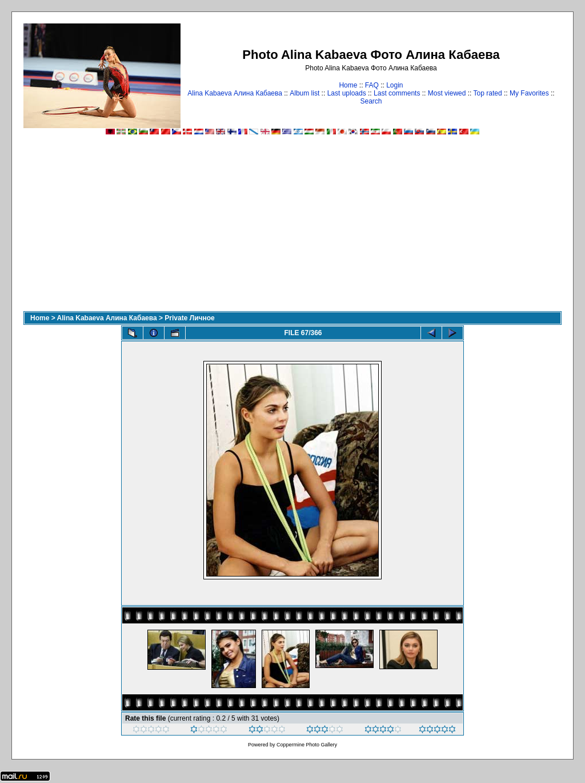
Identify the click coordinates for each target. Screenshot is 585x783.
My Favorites (529, 93)
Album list (304, 93)
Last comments (397, 93)
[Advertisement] (292, 225)
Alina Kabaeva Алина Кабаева (234, 93)
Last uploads (346, 93)
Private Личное (189, 318)
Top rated (488, 93)
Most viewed (447, 93)
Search (371, 101)
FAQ (372, 85)
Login (394, 85)
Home (348, 85)
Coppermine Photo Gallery (307, 745)
